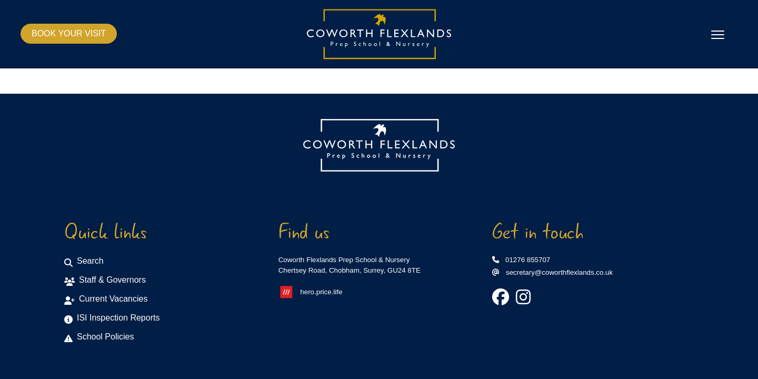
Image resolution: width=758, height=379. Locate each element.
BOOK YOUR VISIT (69, 33)
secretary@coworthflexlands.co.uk (552, 272)
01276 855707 (521, 260)
